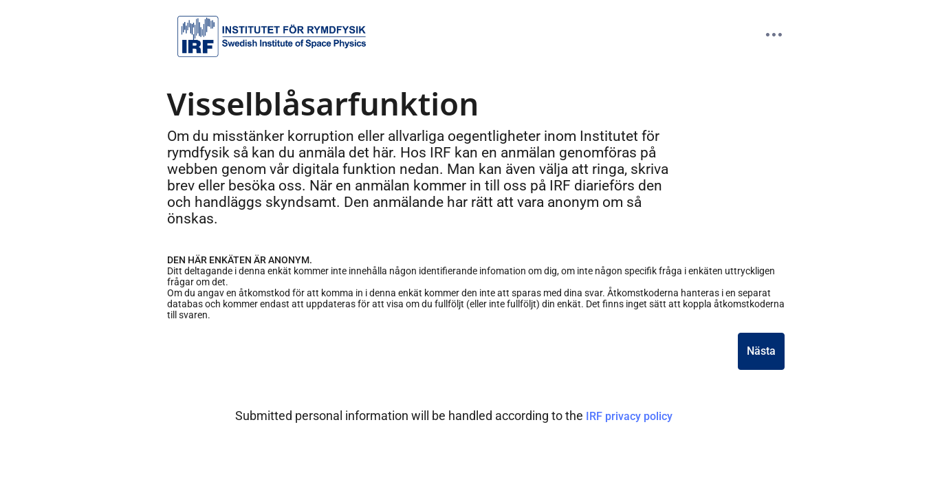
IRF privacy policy (629, 416)
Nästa (761, 351)
